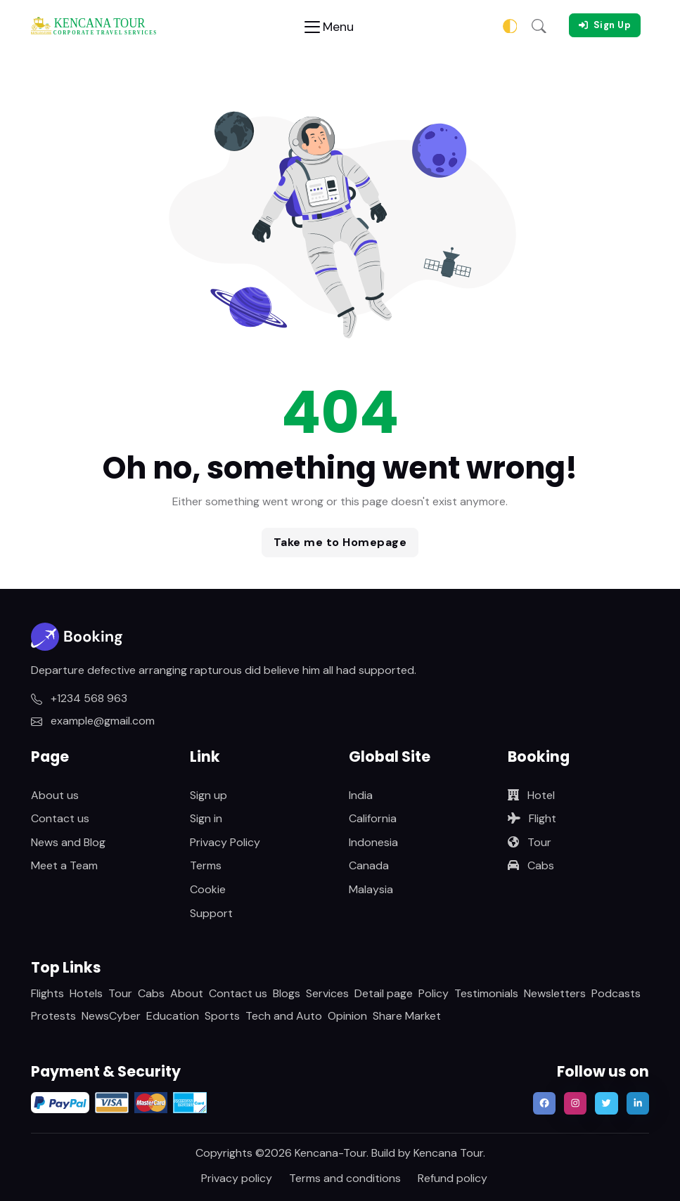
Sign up (208, 795)
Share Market (407, 1015)
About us (55, 795)
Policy (433, 993)
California (373, 818)
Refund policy (452, 1178)
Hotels (86, 993)
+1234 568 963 (79, 698)
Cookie (208, 889)
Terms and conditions (345, 1178)
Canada (369, 865)
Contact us (60, 818)
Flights (47, 993)
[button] (539, 25)
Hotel (531, 795)
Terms (206, 865)
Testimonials (486, 993)
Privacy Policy (225, 842)
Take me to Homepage (340, 542)
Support (211, 913)
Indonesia (373, 842)
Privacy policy (236, 1178)
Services (327, 993)
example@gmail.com (93, 720)
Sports (222, 1015)
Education (172, 1015)
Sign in (206, 818)
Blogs (286, 993)
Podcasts (616, 993)
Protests (53, 1015)
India (361, 795)
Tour (529, 842)
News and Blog (68, 842)
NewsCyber (111, 1015)
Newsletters (555, 993)
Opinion (347, 1015)
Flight (532, 818)
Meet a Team (64, 865)
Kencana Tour (448, 1152)
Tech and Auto (283, 1015)
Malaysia (371, 889)
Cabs (531, 865)
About (186, 993)
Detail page (383, 993)
